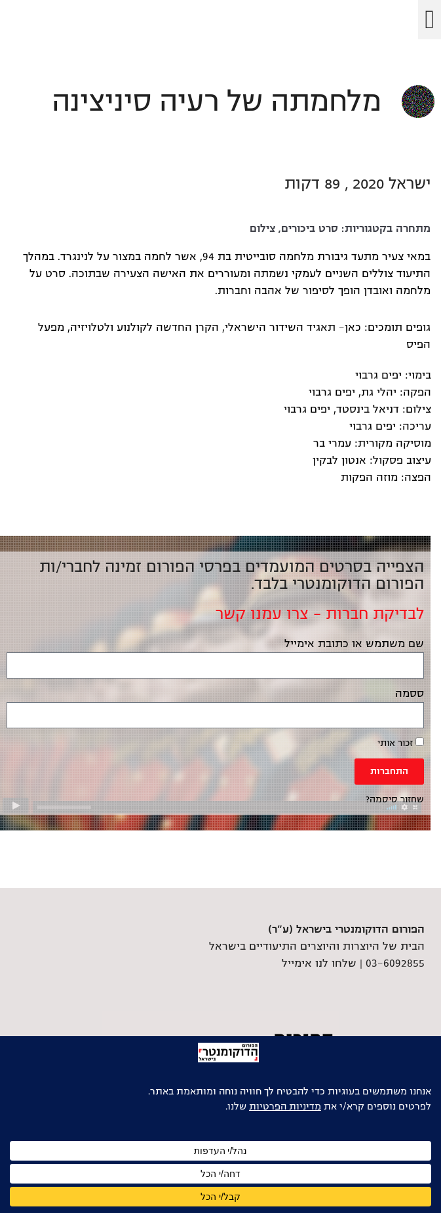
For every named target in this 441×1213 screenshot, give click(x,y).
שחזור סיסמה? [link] (395, 799)
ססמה (409, 694)
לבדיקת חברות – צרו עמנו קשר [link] (320, 613)
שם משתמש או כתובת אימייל (354, 644)
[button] (429, 19)
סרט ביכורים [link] (309, 228)
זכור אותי (400, 742)
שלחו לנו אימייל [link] (319, 963)
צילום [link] (262, 228)
